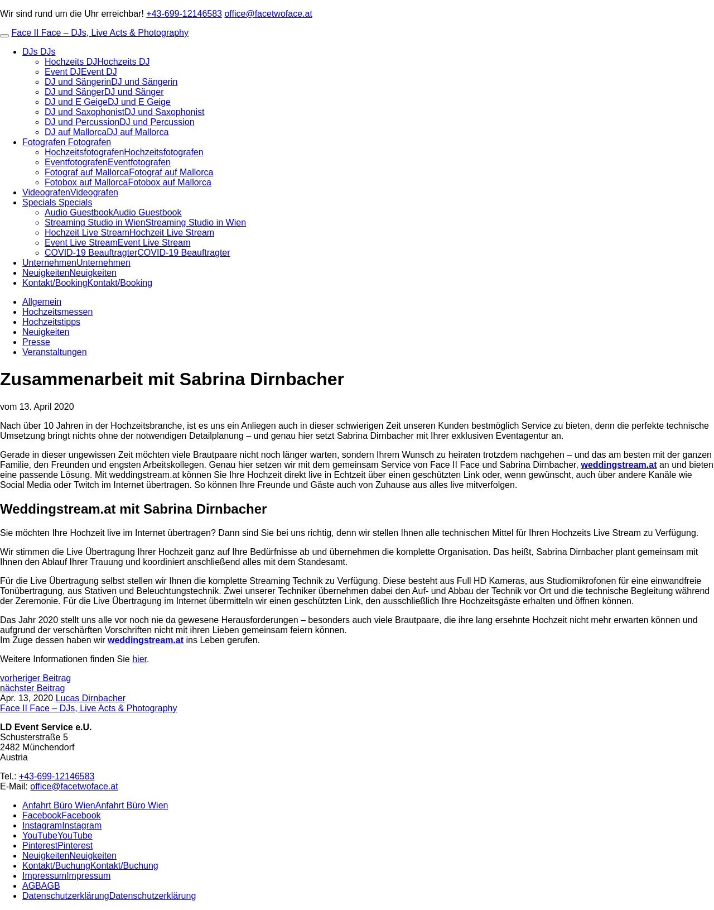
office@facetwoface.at (268, 13)
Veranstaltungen (54, 352)
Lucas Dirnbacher (91, 698)
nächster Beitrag (32, 688)
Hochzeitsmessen (57, 312)
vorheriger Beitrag (35, 678)
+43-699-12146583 (184, 13)
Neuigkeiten (46, 332)
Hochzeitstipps (51, 322)
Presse (36, 342)
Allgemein (41, 301)
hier (139, 659)
